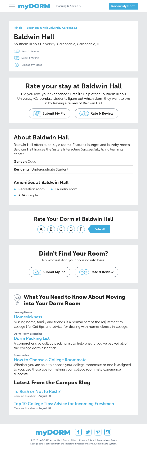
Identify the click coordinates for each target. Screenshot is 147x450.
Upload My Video (31, 64)
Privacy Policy (86, 440)
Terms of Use (69, 440)
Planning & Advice (67, 6)
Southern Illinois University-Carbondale (52, 27)
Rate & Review (30, 51)
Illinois (18, 27)
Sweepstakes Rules (107, 440)
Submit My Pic (30, 58)
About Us (55, 440)
